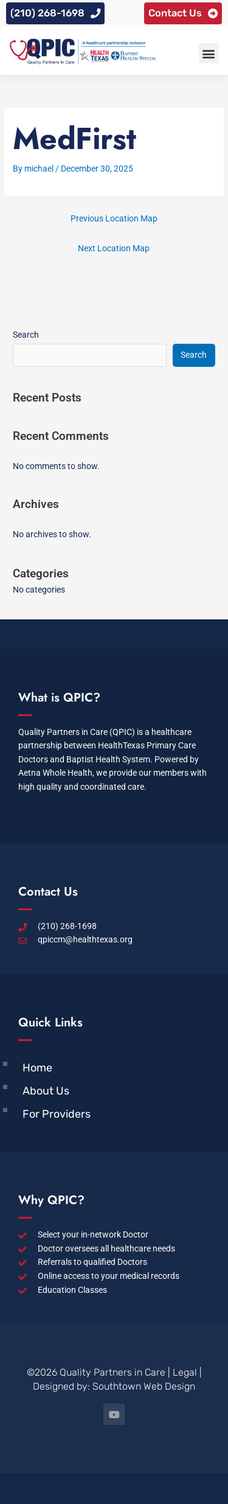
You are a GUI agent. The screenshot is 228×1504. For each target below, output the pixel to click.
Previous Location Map (114, 218)
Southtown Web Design (143, 1386)
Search (26, 334)
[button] (209, 53)
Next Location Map (114, 248)
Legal (185, 1372)
